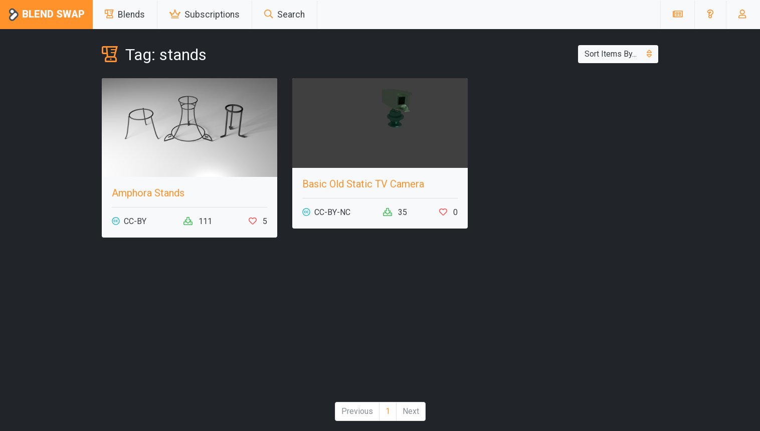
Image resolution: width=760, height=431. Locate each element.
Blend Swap (46, 15)
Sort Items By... (618, 54)
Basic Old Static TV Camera (363, 184)
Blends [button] (125, 15)
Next (411, 411)
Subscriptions (204, 15)
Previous (357, 411)
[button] (710, 14)
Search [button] (284, 15)
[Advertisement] (189, 324)
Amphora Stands (148, 193)
